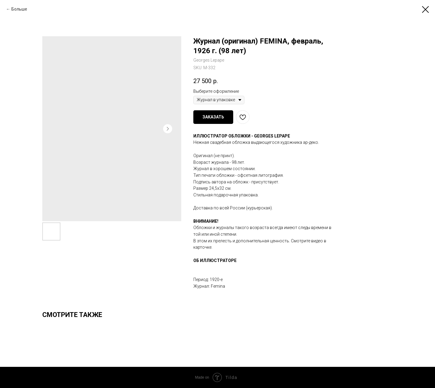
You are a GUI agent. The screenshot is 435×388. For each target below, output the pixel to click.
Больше (19, 9)
